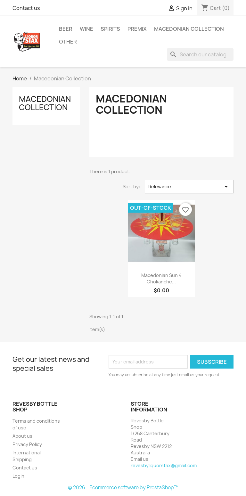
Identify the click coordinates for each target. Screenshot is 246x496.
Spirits (110, 28)
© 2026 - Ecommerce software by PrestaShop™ (123, 487)
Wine (86, 28)
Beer (65, 28)
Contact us (26, 8)
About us (22, 436)
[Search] (200, 54)
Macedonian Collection (189, 28)
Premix (137, 28)
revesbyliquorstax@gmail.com (164, 465)
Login (18, 476)
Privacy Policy (27, 444)
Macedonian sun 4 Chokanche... (161, 278)
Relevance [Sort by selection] (189, 187)
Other (68, 41)
